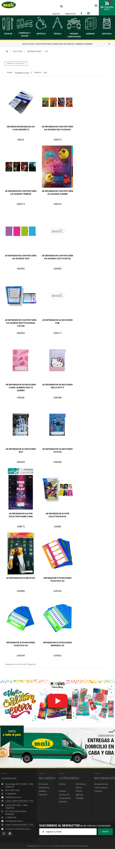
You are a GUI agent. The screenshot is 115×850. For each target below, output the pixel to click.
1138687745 (10, 817)
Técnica (78, 791)
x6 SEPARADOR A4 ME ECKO (20, 577)
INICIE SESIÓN (28, 44)
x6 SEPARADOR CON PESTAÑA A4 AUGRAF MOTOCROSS (57, 128)
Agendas (79, 794)
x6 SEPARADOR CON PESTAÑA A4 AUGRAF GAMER (57, 192)
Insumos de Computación (65, 796)
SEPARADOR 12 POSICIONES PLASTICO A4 (20, 644)
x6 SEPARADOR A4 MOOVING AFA (21, 450)
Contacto (98, 791)
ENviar (105, 831)
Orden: (10, 72)
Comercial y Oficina (80, 786)
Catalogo (79, 798)
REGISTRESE (41, 44)
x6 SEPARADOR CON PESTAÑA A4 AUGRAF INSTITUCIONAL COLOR (20, 323)
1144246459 (10, 793)
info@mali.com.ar (13, 797)
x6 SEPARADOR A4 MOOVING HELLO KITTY (57, 386)
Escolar (62, 784)
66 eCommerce (45, 846)
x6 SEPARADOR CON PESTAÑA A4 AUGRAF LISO (20, 257)
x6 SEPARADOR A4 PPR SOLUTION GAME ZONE (21, 515)
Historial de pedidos (44, 789)
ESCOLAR (17, 51)
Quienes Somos (101, 784)
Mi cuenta (43, 784)
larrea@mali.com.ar (14, 821)
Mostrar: (38, 72)
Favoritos (43, 794)
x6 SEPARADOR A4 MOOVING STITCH (57, 450)
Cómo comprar (101, 787)
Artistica (62, 791)
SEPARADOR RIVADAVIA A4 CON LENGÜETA (21, 128)
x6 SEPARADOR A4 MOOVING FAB (57, 321)
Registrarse (70, 13)
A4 (46, 51)
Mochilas (63, 801)
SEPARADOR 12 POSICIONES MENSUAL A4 (57, 644)
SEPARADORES (34, 51)
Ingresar (56, 13)
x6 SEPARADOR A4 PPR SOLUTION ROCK (57, 515)
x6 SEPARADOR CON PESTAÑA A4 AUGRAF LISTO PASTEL (57, 257)
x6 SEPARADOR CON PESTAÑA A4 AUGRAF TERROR (20, 192)
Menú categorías (16, 63)
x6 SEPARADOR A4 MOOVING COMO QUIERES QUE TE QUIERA (21, 387)
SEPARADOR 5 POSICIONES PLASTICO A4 (57, 579)
